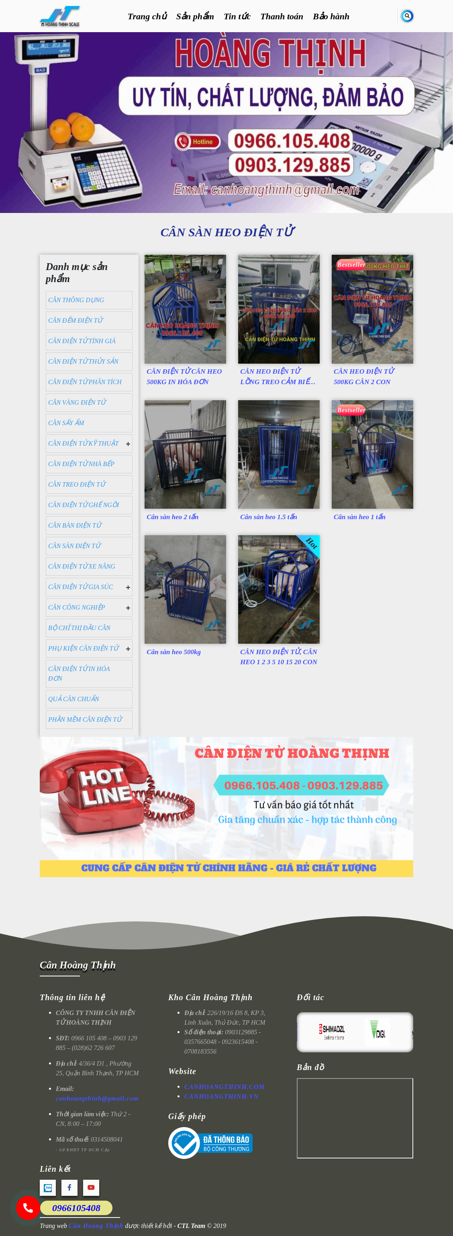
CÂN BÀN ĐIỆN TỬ (74, 525)
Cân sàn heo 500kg (174, 652)
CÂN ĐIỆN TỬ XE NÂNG (81, 566)
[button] (223, 204)
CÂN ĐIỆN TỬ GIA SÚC (80, 586)
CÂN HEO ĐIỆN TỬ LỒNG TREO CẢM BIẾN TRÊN (277, 378)
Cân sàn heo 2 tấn (172, 517)
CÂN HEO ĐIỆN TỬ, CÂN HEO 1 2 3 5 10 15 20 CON (278, 657)
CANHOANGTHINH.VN (221, 1096)
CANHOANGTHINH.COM (224, 1086)
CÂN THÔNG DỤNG (76, 300)
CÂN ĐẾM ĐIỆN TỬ (75, 320)
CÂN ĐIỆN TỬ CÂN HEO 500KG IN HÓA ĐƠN (184, 377)
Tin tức (237, 16)
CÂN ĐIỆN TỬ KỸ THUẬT (83, 443)
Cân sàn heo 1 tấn (360, 517)
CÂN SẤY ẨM (66, 423)
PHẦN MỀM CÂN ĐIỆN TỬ (84, 719)
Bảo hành (331, 16)
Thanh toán (281, 16)
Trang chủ (147, 16)
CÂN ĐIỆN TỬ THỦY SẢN (83, 361)
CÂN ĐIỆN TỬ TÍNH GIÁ (82, 341)
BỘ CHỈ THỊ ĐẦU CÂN (79, 627)
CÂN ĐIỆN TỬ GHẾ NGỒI (83, 504)
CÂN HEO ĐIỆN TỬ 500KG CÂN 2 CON (363, 377)
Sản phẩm (195, 16)
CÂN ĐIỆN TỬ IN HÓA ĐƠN (79, 673)
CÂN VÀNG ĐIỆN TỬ (76, 402)
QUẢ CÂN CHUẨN (73, 699)
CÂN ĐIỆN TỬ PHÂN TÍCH (85, 382)
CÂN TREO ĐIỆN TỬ (76, 484)
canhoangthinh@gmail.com (97, 1098)
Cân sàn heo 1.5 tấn (268, 517)
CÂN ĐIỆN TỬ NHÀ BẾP (81, 463)
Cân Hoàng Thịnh (78, 965)
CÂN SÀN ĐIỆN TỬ (74, 545)
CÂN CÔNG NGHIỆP (76, 607)
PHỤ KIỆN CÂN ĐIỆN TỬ (83, 648)
